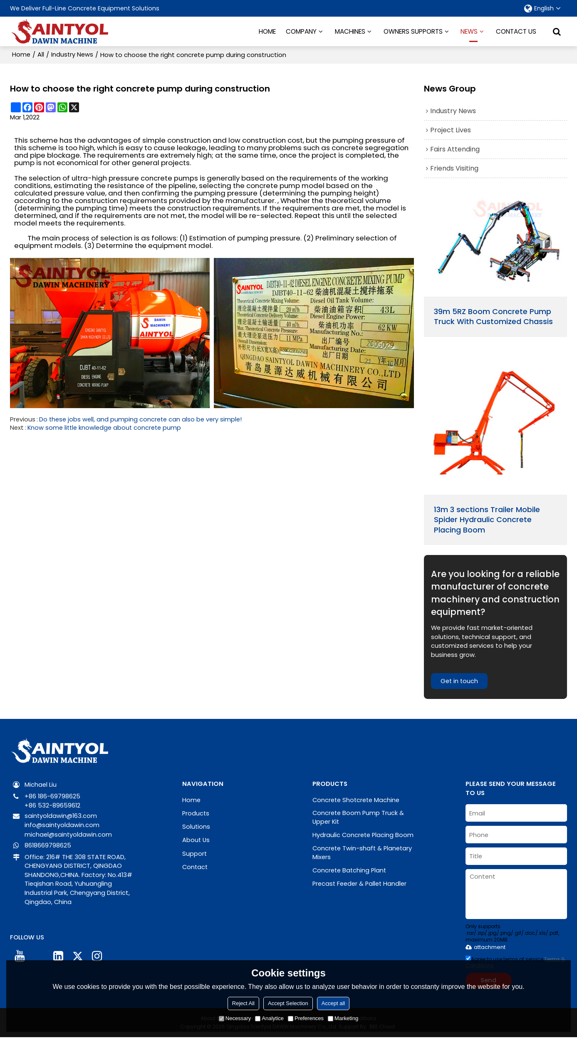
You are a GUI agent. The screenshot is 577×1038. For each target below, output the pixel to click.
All (40, 54)
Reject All (243, 1003)
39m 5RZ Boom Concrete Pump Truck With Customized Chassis (493, 316)
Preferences (306, 1018)
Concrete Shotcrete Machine (356, 800)
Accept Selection (288, 1003)
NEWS (469, 34)
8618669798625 (48, 844)
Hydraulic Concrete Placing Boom (363, 835)
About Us (196, 839)
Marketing (343, 1018)
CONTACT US (516, 31)
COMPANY (301, 31)
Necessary (235, 1018)
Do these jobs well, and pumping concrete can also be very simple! (141, 419)
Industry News (72, 54)
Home (21, 54)
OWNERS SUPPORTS (413, 31)
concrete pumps (169, 177)
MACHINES (350, 31)
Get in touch (460, 681)
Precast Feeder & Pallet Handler (360, 883)
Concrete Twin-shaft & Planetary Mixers (363, 853)
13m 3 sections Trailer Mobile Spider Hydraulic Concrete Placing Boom (487, 519)
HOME (267, 31)
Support (194, 852)
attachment (485, 947)
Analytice (269, 1018)
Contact (195, 865)
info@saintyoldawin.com (62, 825)
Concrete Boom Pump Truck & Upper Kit (358, 818)
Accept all (333, 1003)
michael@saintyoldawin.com (69, 834)
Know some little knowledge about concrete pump (105, 427)
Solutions (196, 826)
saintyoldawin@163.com (61, 816)
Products (196, 813)
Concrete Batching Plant (350, 870)
